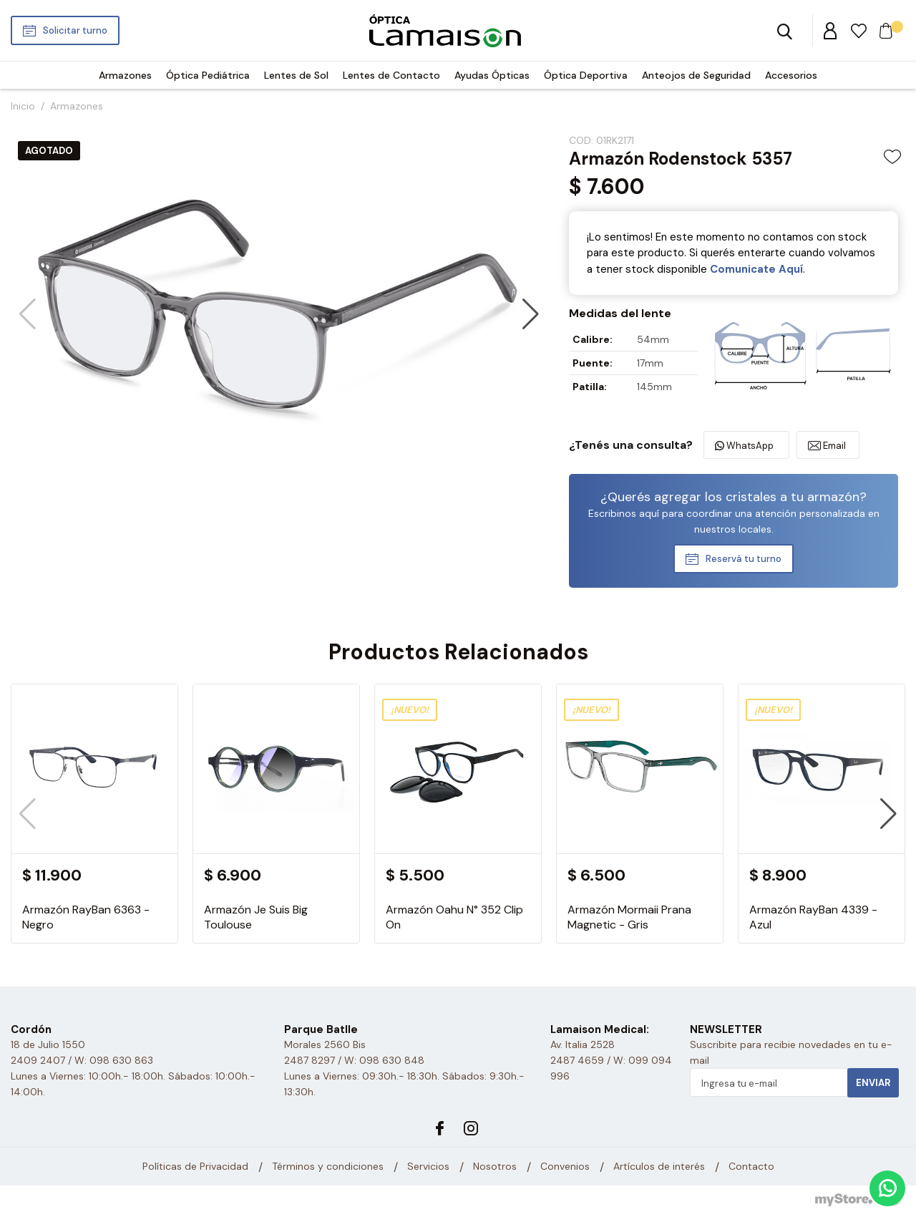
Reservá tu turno (743, 559)
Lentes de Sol (296, 75)
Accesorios (791, 75)
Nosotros (495, 1166)
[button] (530, 314)
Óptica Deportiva (586, 75)
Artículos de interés (659, 1166)
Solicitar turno (75, 30)
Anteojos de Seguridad (696, 75)
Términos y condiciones (328, 1166)
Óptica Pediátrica (208, 75)
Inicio (23, 106)
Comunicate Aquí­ (756, 269)
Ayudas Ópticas (492, 75)
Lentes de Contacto (391, 75)
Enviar (873, 1083)
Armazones (125, 75)
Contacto (751, 1166)
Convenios (565, 1166)
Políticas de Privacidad (195, 1166)
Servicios (428, 1166)
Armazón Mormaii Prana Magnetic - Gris (629, 917)
